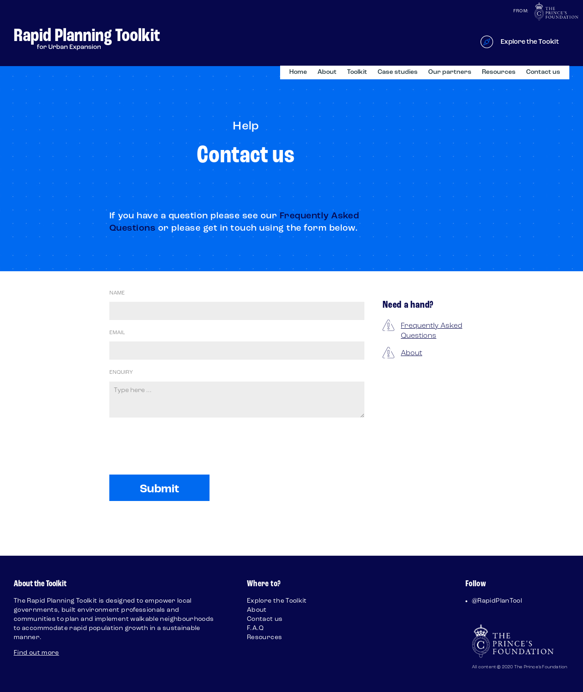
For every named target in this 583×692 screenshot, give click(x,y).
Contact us (543, 72)
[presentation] (178, 464)
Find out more (36, 653)
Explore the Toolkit (277, 601)
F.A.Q (255, 628)
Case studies (398, 72)
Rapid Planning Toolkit (87, 36)
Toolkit (357, 72)
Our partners (449, 72)
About (327, 72)
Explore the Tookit (530, 42)
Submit (159, 489)
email (117, 333)
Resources (499, 72)
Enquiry (121, 372)
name (117, 293)
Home (298, 72)
